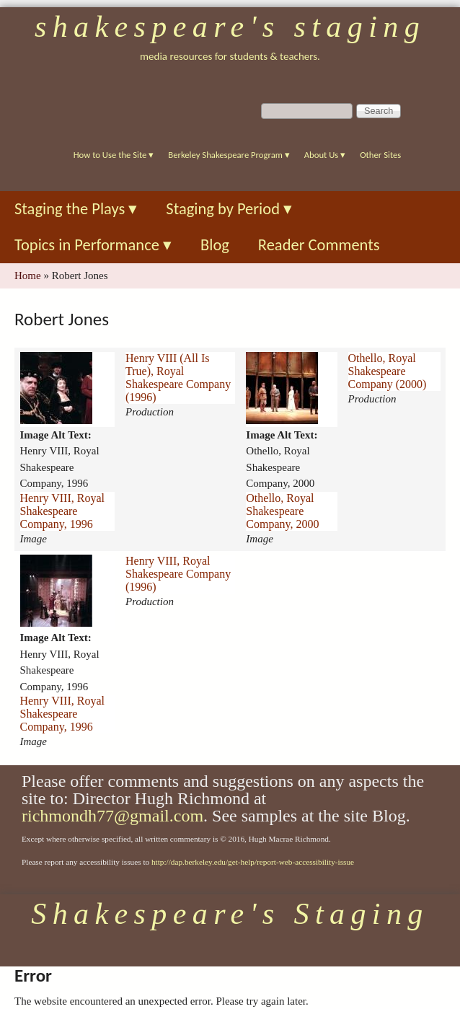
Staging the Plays (75, 209)
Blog (214, 245)
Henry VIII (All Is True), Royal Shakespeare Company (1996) (178, 377)
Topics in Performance (93, 245)
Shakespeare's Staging (230, 26)
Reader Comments (319, 245)
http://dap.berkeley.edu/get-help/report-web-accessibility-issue (252, 862)
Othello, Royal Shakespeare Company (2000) (387, 371)
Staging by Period (229, 209)
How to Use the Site (114, 154)
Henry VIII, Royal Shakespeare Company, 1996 (62, 511)
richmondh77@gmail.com (112, 815)
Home (27, 275)
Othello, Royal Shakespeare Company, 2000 (282, 511)
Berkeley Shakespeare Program (228, 154)
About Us (324, 154)
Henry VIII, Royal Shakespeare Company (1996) (178, 574)
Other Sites (380, 154)
